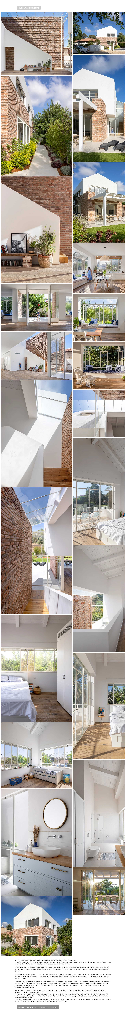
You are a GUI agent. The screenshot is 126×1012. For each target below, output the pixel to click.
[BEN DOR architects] (29, 8)
